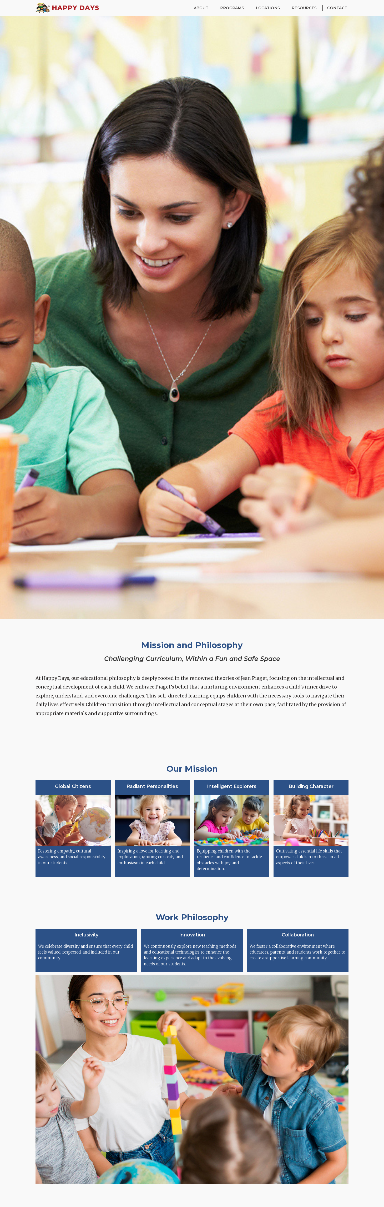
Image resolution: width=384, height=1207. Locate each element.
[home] (67, 8)
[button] (201, 7)
